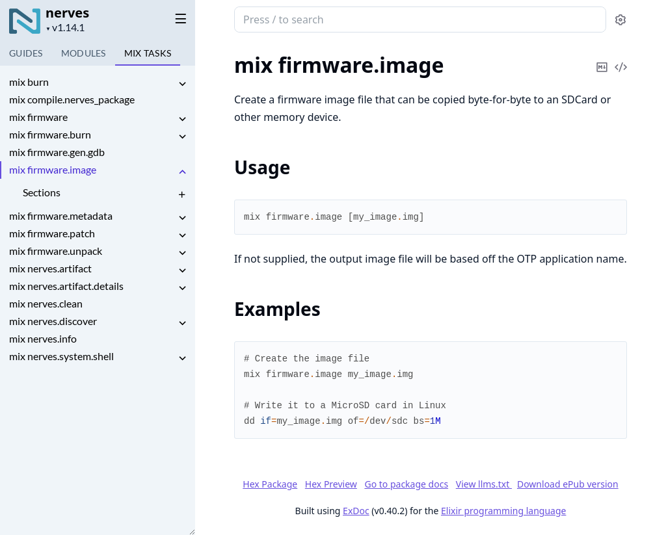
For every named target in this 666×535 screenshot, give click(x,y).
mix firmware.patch (52, 233)
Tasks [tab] (148, 53)
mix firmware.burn (50, 134)
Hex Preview (331, 484)
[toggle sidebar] (178, 18)
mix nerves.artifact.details (66, 286)
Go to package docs (406, 484)
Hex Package (270, 484)
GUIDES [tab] (26, 53)
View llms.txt (484, 484)
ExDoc (356, 510)
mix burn (29, 81)
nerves (67, 13)
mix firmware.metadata (61, 215)
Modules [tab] (83, 53)
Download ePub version (568, 484)
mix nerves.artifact (50, 268)
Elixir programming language (503, 510)
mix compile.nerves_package (72, 99)
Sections (41, 192)
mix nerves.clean (46, 303)
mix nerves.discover (53, 321)
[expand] (182, 84)
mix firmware (38, 117)
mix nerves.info (43, 338)
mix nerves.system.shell (61, 356)
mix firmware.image (52, 169)
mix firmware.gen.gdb (57, 152)
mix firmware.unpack (55, 250)
